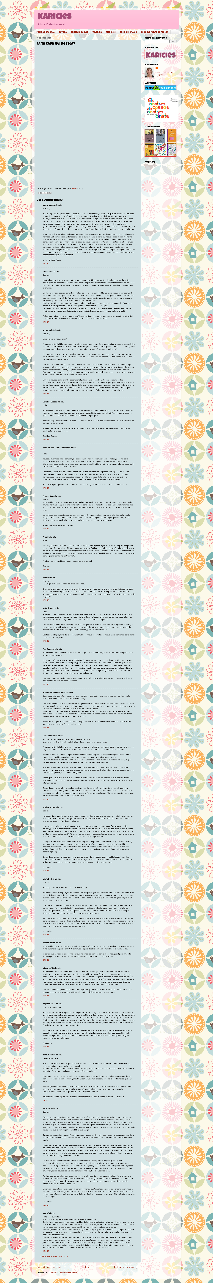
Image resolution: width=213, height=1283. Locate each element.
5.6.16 (45, 1100)
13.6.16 (46, 1251)
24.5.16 (46, 960)
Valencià (97, 32)
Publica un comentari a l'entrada (54, 1256)
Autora (63, 32)
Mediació (111, 32)
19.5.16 (46, 799)
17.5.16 (46, 439)
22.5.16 (46, 934)
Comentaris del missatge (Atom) (63, 1272)
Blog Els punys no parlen (154, 32)
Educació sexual (79, 32)
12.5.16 (46, 263)
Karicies (55, 17)
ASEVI (74, 188)
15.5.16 (46, 393)
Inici (87, 1267)
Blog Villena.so (128, 32)
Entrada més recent (49, 1267)
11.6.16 (46, 1205)
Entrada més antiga (126, 1267)
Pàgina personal (45, 32)
